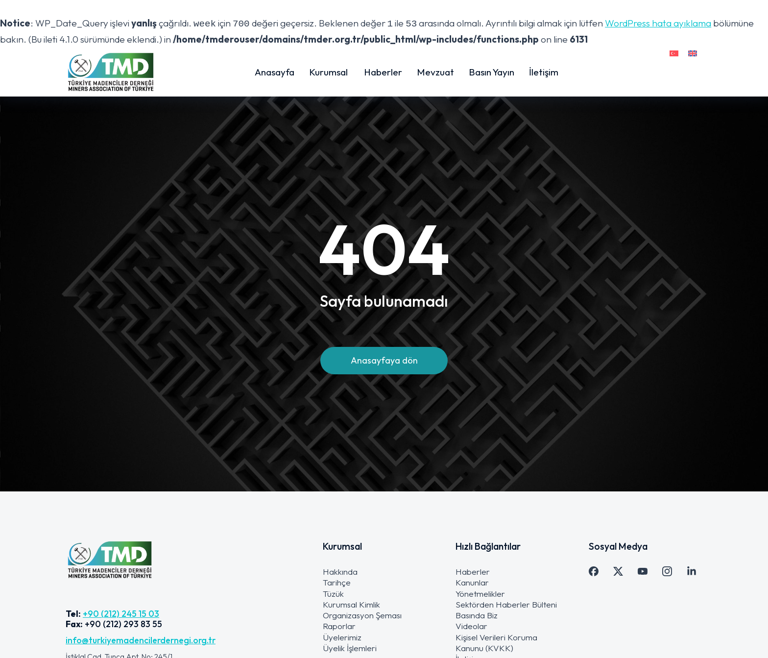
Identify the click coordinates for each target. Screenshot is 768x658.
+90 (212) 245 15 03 (121, 613)
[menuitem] (674, 53)
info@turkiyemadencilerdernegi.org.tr (141, 640)
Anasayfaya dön (384, 360)
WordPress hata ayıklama (658, 23)
